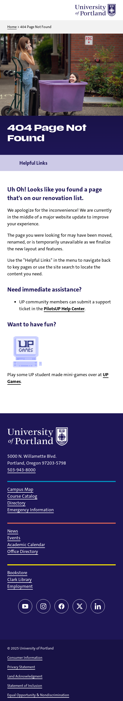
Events (13, 538)
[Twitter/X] (80, 606)
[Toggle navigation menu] (112, 163)
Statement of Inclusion (24, 685)
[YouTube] (25, 606)
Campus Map (20, 489)
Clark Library (19, 579)
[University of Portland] (95, 10)
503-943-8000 (21, 470)
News (12, 531)
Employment (20, 586)
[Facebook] (61, 606)
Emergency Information (30, 510)
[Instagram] (43, 606)
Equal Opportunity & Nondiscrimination (38, 695)
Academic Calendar (26, 545)
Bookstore (17, 573)
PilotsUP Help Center (64, 309)
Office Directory (22, 551)
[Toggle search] (26, 10)
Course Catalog (22, 496)
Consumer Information (24, 657)
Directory (16, 503)
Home (12, 27)
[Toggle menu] (13, 10)
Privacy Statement (21, 667)
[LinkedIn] (98, 606)
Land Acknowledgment (24, 676)
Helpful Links (33, 163)
